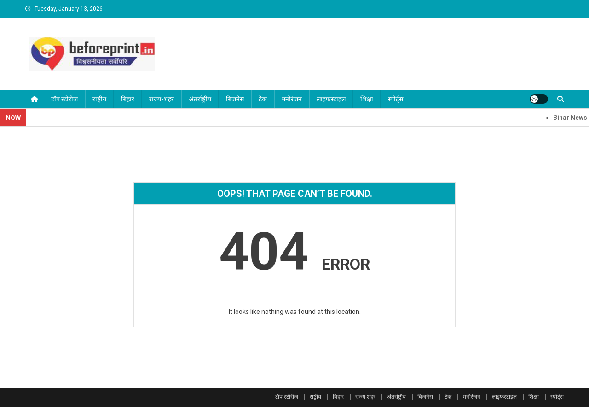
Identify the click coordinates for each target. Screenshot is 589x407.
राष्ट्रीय (99, 99)
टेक (263, 99)
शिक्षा (366, 99)
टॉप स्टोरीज (64, 99)
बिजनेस (235, 99)
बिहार (127, 99)
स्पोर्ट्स (395, 99)
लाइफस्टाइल (331, 99)
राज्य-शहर (161, 99)
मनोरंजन (292, 99)
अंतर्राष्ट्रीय (200, 99)
